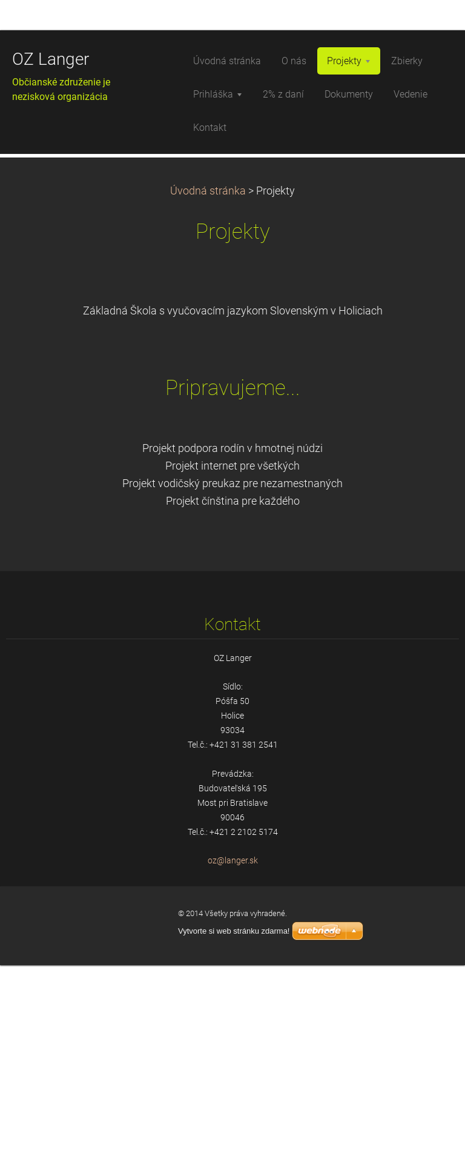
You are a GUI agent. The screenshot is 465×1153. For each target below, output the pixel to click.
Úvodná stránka (208, 378)
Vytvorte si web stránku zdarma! (233, 1118)
